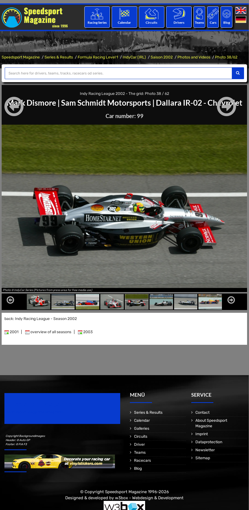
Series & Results (58, 57)
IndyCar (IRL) (134, 57)
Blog (226, 22)
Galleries (141, 428)
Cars (213, 22)
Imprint (201, 434)
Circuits (152, 22)
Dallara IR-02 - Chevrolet (199, 102)
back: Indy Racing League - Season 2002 (40, 318)
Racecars (142, 460)
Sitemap (202, 458)
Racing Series (97, 22)
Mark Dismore (31, 102)
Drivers (179, 22)
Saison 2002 (162, 57)
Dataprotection (208, 442)
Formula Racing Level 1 (98, 57)
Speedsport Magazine (21, 57)
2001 (11, 332)
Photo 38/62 (226, 57)
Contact (202, 412)
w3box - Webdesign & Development (149, 497)
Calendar (124, 22)
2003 (85, 332)
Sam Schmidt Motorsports (106, 102)
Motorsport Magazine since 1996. (36, 412)
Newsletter (205, 450)
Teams (199, 22)
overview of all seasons (48, 332)
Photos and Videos (193, 57)
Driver (139, 444)
